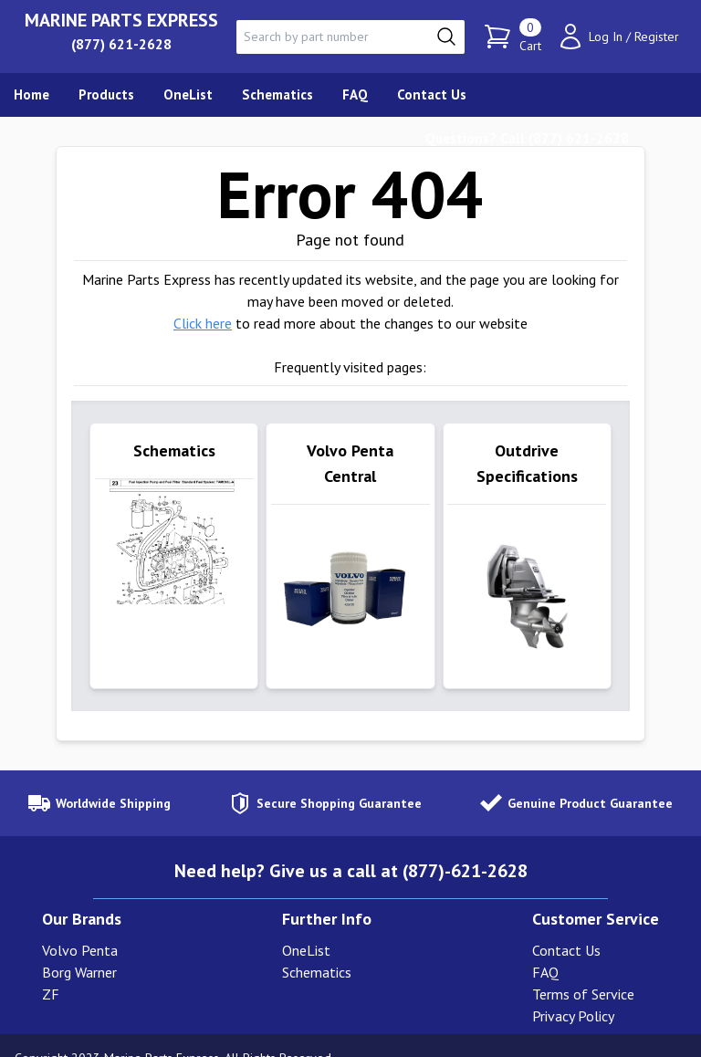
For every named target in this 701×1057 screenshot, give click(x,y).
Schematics (316, 947)
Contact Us (566, 925)
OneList (306, 925)
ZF (50, 969)
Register (656, 36)
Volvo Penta (80, 925)
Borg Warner (79, 947)
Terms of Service (583, 969)
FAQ (545, 947)
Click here (202, 323)
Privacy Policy (573, 991)
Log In (606, 36)
